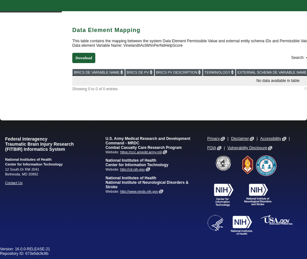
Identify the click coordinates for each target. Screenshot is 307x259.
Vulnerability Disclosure (247, 148)
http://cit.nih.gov (132, 169)
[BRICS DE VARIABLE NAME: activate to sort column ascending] (99, 72)
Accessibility (270, 138)
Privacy (213, 138)
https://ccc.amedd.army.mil (141, 152)
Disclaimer (240, 138)
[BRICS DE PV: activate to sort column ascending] (139, 72)
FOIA (211, 148)
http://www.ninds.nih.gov (139, 191)
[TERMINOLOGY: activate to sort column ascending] (219, 72)
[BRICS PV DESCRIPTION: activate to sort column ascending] (178, 72)
